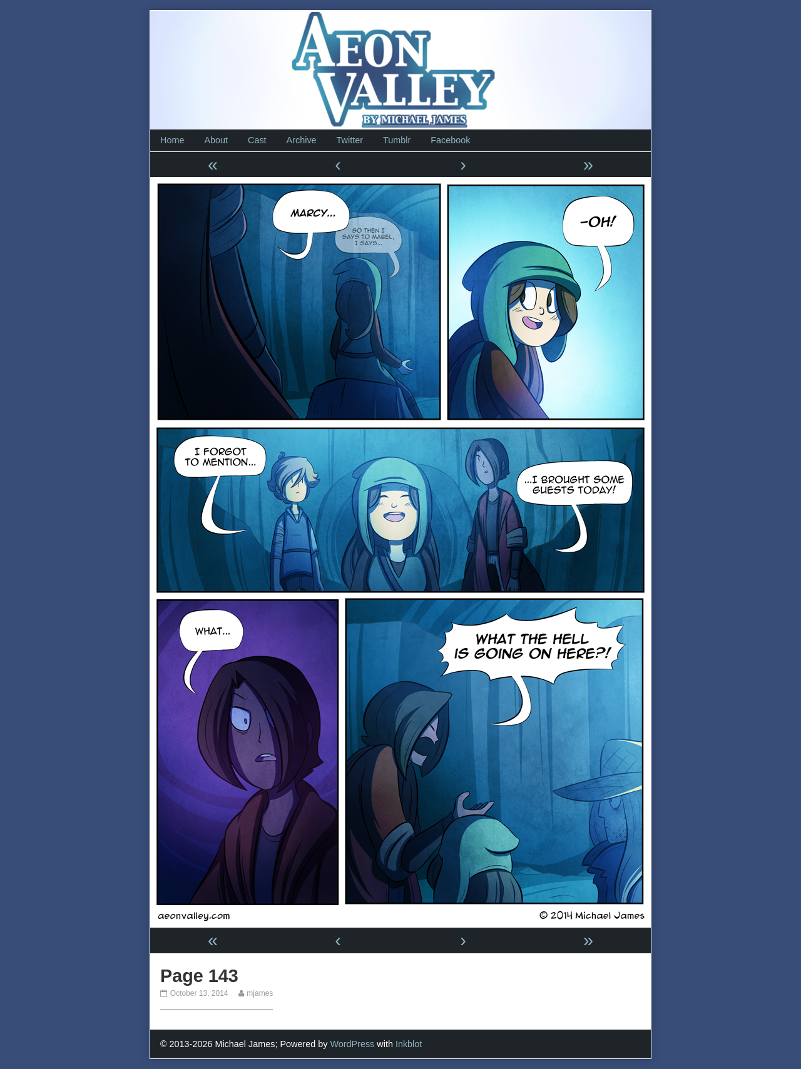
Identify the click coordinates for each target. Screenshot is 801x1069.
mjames (259, 993)
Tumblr (397, 140)
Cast (257, 140)
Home (172, 140)
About (216, 140)
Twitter (350, 140)
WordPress (352, 1044)
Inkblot (408, 1044)
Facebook (450, 140)
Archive (302, 140)
